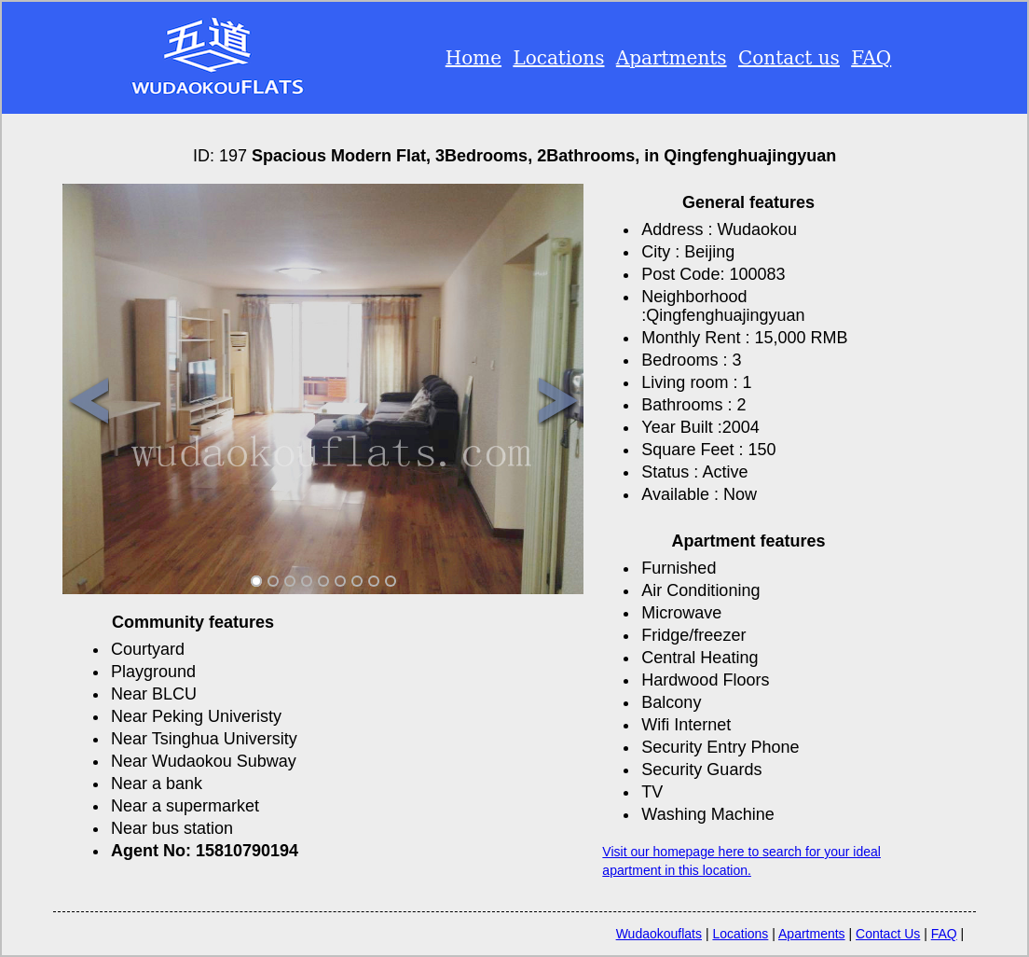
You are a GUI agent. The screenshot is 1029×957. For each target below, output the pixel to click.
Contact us (789, 58)
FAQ (871, 58)
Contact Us (888, 933)
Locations (558, 58)
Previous (88, 402)
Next (558, 402)
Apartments (671, 58)
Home (473, 58)
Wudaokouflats (659, 933)
